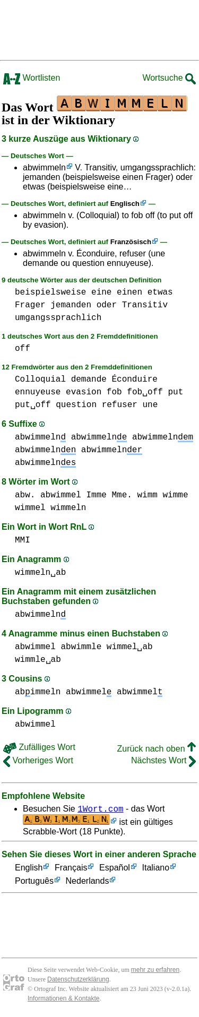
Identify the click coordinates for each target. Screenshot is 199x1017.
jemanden (70, 305)
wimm (147, 495)
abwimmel (60, 495)
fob (114, 392)
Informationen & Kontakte (63, 1000)
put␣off (33, 405)
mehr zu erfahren (155, 971)
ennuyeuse (37, 392)
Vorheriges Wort (38, 760)
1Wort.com (100, 810)
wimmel (30, 508)
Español (114, 869)
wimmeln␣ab (40, 573)
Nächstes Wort (163, 760)
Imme (96, 495)
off (22, 349)
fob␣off (145, 392)
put (175, 392)
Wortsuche (169, 77)
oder (107, 305)
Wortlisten (31, 77)
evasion (83, 392)
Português (34, 882)
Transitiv (145, 305)
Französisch (130, 242)
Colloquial (40, 379)
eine (101, 292)
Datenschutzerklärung (78, 981)
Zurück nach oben (156, 748)
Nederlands (87, 882)
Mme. (121, 495)
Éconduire (134, 379)
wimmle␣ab (38, 660)
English (28, 869)
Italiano (156, 869)
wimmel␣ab (130, 647)
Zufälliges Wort (39, 747)
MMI (22, 540)
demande (89, 379)
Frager (30, 305)
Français (71, 869)
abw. (25, 495)
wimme (175, 495)
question (76, 405)
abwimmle (80, 647)
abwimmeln (44, 167)
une (150, 405)
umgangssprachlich (58, 318)
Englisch (125, 204)
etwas (160, 292)
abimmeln (37, 692)
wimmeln (68, 508)
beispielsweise (50, 292)
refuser (119, 405)
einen (129, 292)
